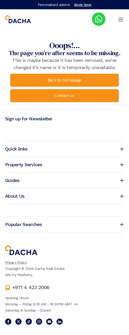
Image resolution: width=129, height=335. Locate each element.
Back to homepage (65, 80)
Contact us (64, 95)
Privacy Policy (16, 262)
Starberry (24, 275)
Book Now (82, 5)
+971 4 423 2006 (30, 287)
